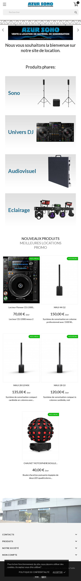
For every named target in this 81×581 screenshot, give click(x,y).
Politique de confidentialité (34, 572)
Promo (40, 247)
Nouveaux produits (40, 238)
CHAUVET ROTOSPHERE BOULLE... (40, 463)
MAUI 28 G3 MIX (21, 385)
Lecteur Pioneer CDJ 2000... (21, 307)
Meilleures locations (40, 243)
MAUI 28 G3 (59, 385)
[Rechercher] (40, 12)
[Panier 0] (76, 4)
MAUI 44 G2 (59, 307)
